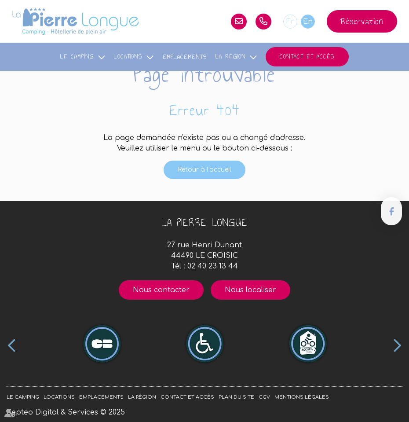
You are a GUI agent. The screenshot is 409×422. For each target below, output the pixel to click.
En (308, 22)
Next (396, 345)
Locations (128, 56)
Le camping (77, 56)
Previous (12, 345)
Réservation (362, 21)
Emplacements (185, 57)
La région (230, 56)
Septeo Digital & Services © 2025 (66, 412)
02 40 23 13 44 (263, 21)
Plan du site (236, 397)
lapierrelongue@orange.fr (239, 21)
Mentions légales (301, 397)
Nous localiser (250, 290)
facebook (391, 211)
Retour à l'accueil (204, 169)
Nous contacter (161, 290)
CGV (264, 397)
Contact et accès (307, 56)
